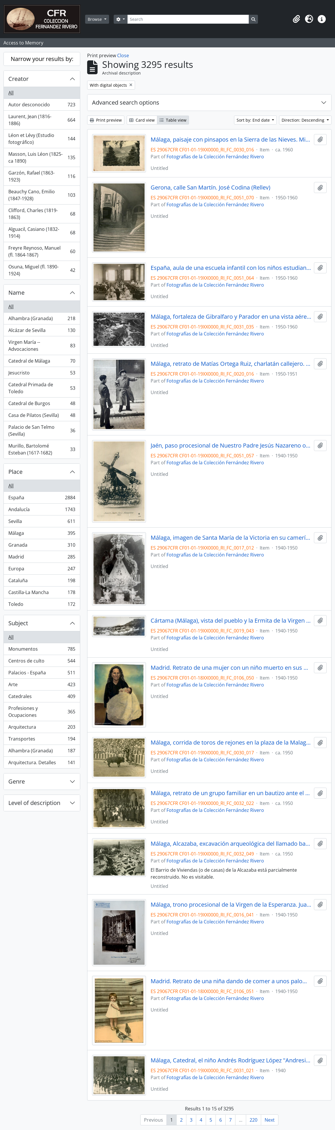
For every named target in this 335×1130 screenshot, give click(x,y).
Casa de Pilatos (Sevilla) (41, 416)
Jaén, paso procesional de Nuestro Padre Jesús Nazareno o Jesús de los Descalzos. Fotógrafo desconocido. (231, 445)
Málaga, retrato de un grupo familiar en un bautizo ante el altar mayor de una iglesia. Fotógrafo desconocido (231, 793)
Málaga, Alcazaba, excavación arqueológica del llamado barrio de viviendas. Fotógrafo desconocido (231, 843)
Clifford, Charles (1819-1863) (41, 213)
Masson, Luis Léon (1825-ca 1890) (41, 157)
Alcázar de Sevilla (41, 331)
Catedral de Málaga (41, 362)
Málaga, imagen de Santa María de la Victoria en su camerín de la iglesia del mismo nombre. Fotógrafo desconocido (231, 537)
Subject (18, 623)
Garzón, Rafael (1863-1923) (41, 176)
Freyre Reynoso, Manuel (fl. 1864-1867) (41, 251)
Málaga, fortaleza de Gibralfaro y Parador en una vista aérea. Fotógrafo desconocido (231, 316)
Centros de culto (41, 662)
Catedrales (41, 697)
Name (16, 292)
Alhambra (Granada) (41, 319)
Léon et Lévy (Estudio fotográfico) (41, 138)
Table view (173, 120)
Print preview (106, 120)
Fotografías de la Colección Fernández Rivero (215, 156)
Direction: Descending (303, 120)
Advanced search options (125, 102)
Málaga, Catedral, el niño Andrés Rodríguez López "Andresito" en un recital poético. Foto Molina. (231, 1060)
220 (253, 1120)
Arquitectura (41, 728)
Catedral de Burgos (41, 404)
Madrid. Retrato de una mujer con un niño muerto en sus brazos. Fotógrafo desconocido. (231, 667)
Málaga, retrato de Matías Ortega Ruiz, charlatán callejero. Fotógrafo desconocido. (231, 363)
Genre (16, 781)
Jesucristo (41, 374)
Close (123, 55)
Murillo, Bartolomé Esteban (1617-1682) (41, 449)
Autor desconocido (41, 106)
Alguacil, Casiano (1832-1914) (41, 232)
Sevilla (41, 522)
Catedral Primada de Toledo (41, 388)
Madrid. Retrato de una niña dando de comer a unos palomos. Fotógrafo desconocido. (231, 981)
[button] (296, 19)
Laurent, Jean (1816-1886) (41, 120)
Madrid (41, 558)
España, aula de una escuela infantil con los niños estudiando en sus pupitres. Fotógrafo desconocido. (231, 267)
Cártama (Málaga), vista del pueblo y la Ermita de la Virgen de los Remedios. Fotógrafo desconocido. (231, 620)
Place (15, 472)
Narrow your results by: (42, 59)
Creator (18, 79)
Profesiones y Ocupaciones (41, 711)
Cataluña (41, 582)
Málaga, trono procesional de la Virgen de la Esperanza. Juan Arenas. (231, 904)
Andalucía (41, 510)
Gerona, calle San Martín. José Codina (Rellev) (210, 187)
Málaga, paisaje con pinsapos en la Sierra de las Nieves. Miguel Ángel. (231, 139)
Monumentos (41, 650)
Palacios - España (41, 674)
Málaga (41, 534)
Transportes (41, 740)
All (11, 93)
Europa (41, 570)
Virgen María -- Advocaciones (41, 345)
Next (270, 1120)
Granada (41, 546)
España (41, 499)
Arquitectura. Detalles (41, 763)
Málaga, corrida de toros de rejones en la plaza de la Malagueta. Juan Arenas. (231, 742)
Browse (95, 19)
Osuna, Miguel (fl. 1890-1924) (41, 270)
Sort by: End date (254, 120)
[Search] (188, 19)
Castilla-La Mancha (41, 593)
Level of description (34, 803)
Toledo (41, 605)
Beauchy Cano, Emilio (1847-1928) (41, 195)
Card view (142, 120)
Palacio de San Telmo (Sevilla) (41, 430)
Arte (41, 686)
